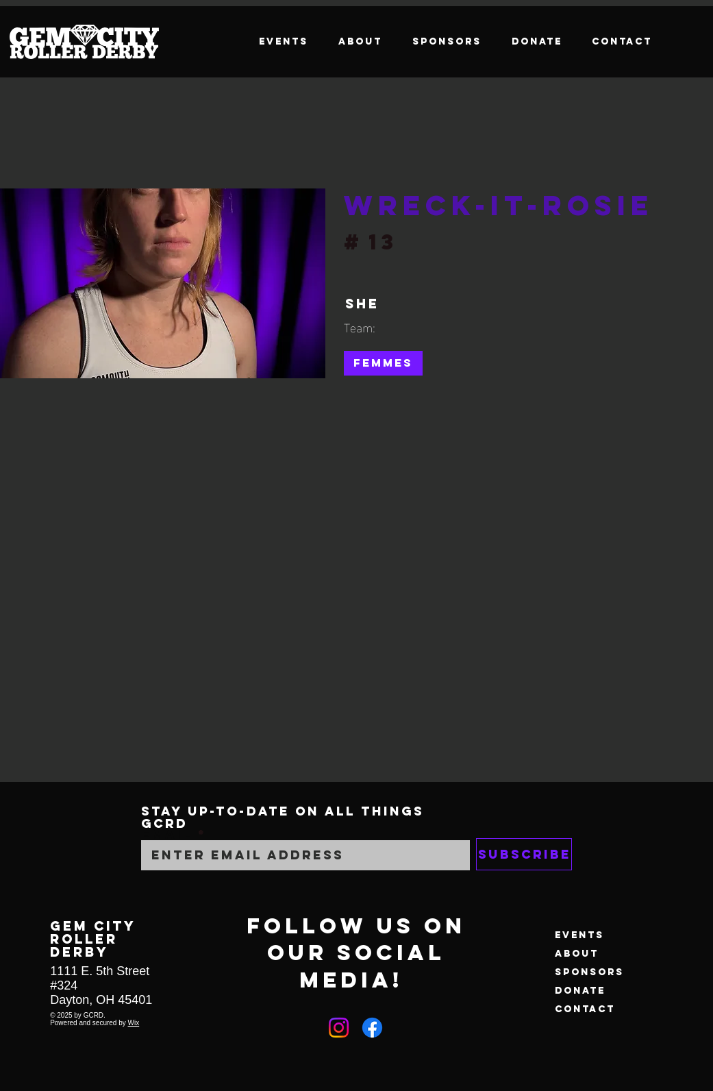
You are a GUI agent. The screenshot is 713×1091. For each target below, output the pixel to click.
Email (166, 834)
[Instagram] (338, 1027)
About (577, 953)
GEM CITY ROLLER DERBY (93, 938)
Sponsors (589, 972)
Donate (580, 990)
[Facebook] (372, 1027)
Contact (585, 1009)
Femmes (383, 362)
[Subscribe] (524, 854)
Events (579, 935)
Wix (134, 1023)
